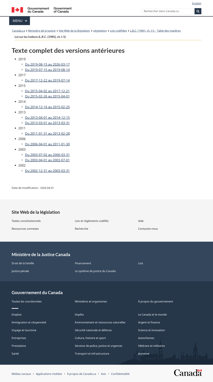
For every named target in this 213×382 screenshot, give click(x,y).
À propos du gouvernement (155, 301)
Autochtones (146, 338)
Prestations (19, 346)
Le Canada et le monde (152, 314)
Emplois (17, 314)
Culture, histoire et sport (90, 338)
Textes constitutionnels (26, 221)
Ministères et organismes (91, 301)
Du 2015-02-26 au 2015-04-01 (47, 96)
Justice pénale (20, 271)
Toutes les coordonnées (27, 301)
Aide (141, 221)
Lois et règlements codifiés (92, 221)
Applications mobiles (49, 374)
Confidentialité (120, 374)
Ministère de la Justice (42, 31)
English (196, 3)
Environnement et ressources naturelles (100, 322)
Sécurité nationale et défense (93, 330)
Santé (15, 353)
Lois (140, 263)
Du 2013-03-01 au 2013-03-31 (47, 123)
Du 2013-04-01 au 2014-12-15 (47, 117)
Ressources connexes (25, 229)
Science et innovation (151, 330)
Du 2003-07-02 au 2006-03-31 (47, 154)
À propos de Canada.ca (81, 374)
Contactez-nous (148, 229)
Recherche (81, 229)
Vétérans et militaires (151, 346)
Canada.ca (18, 31)
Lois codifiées (118, 31)
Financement (83, 263)
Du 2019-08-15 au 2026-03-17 (47, 64)
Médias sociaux (21, 374)
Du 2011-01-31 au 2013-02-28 (47, 133)
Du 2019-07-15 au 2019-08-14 (47, 69)
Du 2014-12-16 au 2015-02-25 (47, 107)
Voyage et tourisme (24, 330)
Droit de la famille (23, 263)
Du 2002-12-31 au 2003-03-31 (47, 170)
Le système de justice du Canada (95, 271)
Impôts (79, 314)
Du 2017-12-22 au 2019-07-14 (47, 80)
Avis (103, 374)
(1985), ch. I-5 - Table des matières (155, 31)
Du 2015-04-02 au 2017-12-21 (47, 91)
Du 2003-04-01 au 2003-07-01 (47, 160)
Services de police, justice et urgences (98, 346)
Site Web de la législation (74, 31)
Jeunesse (143, 353)
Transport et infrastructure (92, 353)
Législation (100, 31)
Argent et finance (149, 322)
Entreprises (19, 338)
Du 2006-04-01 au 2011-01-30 (47, 144)
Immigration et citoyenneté (29, 322)
